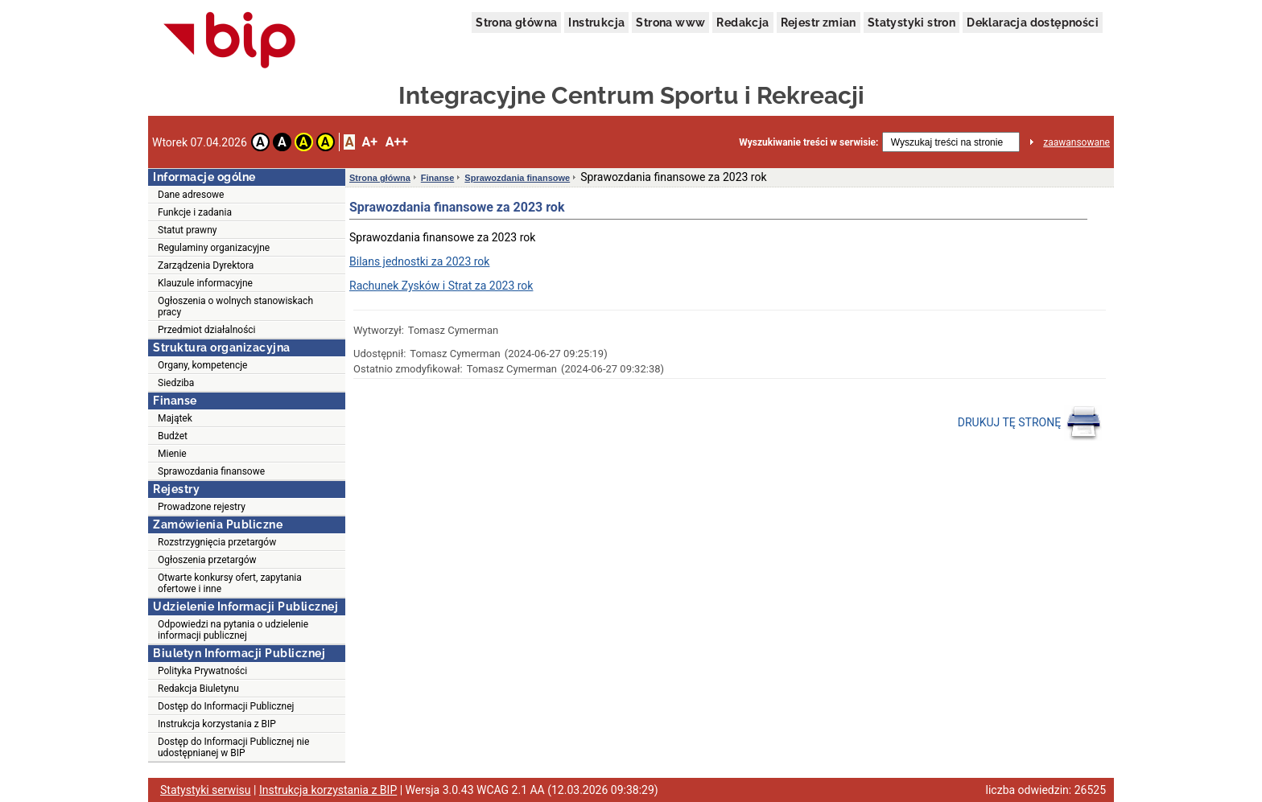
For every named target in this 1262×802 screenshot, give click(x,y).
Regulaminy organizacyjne (214, 247)
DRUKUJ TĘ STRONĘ (1030, 423)
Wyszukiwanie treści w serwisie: (808, 142)
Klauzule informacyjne (205, 283)
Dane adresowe (191, 194)
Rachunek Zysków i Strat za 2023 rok (441, 285)
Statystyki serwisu (205, 789)
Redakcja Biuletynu (198, 688)
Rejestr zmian (818, 22)
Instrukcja (596, 22)
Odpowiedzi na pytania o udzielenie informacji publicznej (233, 630)
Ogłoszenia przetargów (207, 560)
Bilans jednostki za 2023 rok (419, 261)
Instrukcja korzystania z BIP (217, 724)
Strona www (670, 22)
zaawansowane (1076, 142)
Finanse (438, 178)
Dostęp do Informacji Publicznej (226, 706)
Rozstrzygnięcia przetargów (217, 542)
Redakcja (742, 22)
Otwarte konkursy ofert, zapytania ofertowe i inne (230, 583)
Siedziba (176, 383)
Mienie (172, 453)
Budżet (173, 436)
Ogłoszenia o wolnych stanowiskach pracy (235, 306)
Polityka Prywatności (202, 671)
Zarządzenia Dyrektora (206, 265)
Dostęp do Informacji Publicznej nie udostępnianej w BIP (233, 747)
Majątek (175, 418)
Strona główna (516, 22)
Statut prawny (187, 230)
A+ (369, 142)
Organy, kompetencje (202, 365)
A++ (397, 142)
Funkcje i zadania (195, 212)
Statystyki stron (911, 22)
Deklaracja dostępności (1033, 22)
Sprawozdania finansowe (211, 471)
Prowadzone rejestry (201, 506)
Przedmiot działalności (207, 329)
